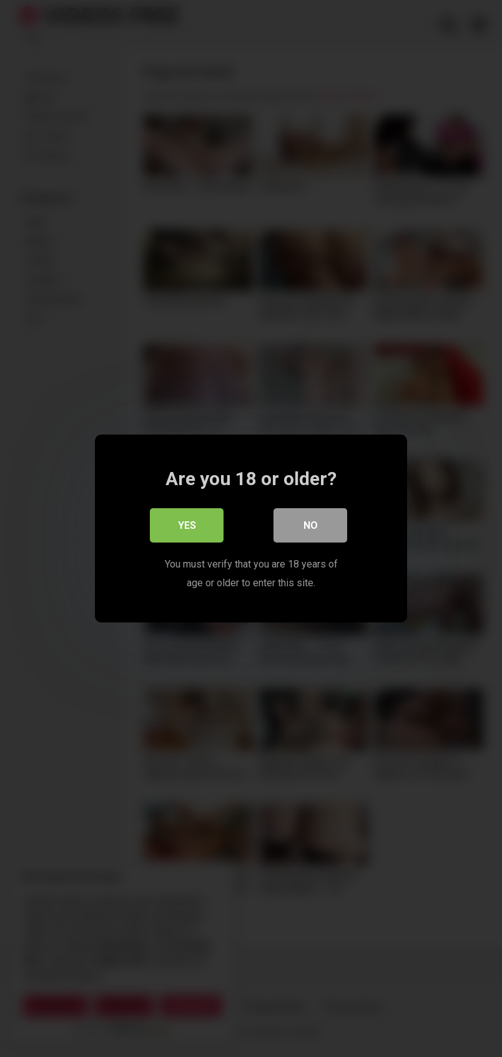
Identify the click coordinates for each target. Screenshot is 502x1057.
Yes (187, 525)
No (310, 525)
